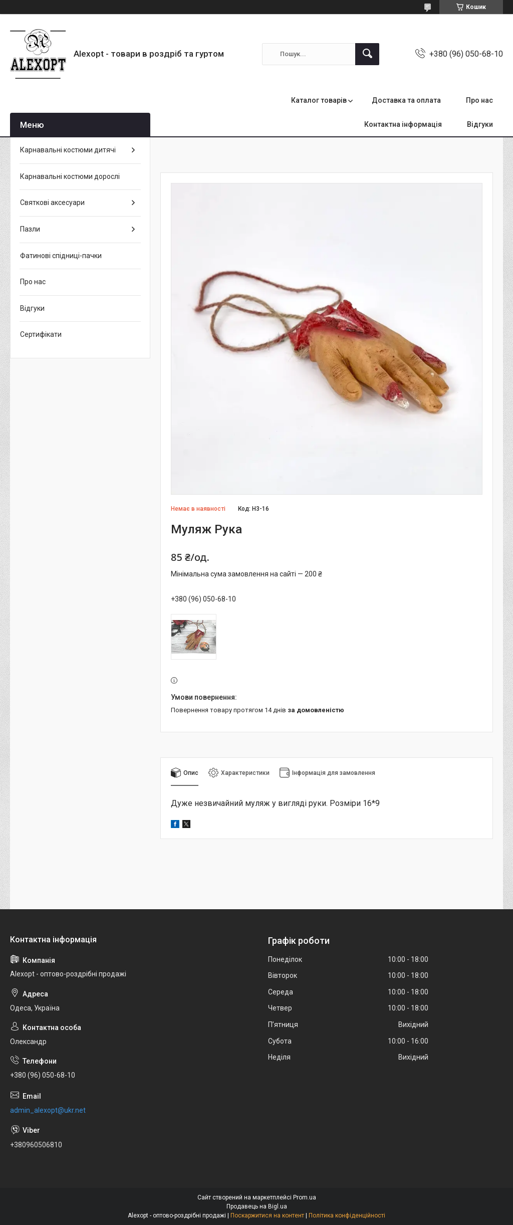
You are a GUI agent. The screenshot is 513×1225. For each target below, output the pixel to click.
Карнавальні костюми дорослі (70, 176)
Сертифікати (41, 334)
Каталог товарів (319, 100)
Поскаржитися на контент (267, 1215)
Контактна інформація (403, 124)
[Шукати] (367, 54)
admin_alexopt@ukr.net (48, 1110)
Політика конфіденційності (347, 1215)
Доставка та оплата (406, 100)
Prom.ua (304, 1197)
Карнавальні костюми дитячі (68, 150)
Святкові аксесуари (52, 202)
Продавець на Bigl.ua (256, 1206)
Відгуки (480, 124)
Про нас (479, 100)
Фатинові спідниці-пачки (61, 256)
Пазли (30, 229)
